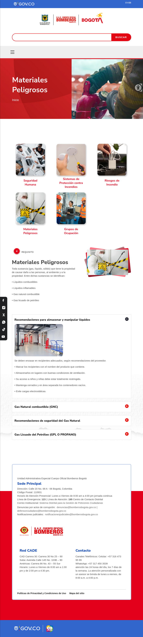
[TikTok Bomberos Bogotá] (3, 329)
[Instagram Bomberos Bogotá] (3, 307)
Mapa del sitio (76, 593)
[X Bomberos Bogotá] (3, 315)
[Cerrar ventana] (138, 88)
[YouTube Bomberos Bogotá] (3, 336)
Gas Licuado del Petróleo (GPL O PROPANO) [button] (45, 434)
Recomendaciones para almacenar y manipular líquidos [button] (52, 320)
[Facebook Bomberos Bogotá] (3, 300)
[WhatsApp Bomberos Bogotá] (3, 322)
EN (126, 3)
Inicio (15, 100)
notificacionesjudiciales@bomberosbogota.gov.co (71, 514)
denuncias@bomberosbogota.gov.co (76, 507)
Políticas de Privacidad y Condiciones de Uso (41, 593)
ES (129, 3)
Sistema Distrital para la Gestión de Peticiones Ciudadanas (71, 503)
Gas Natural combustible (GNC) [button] (36, 407)
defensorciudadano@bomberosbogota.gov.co (41, 510)
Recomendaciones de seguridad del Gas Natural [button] (47, 421)
